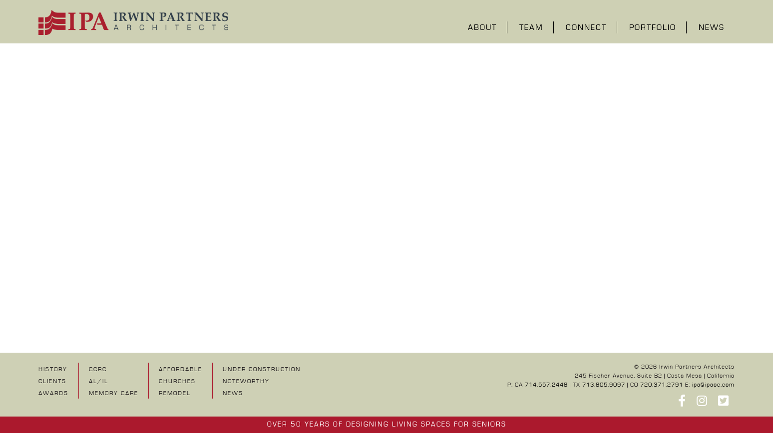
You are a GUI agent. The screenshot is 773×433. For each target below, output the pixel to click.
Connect (586, 28)
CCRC (98, 369)
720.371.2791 (661, 385)
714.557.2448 (546, 385)
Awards (53, 393)
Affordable (180, 369)
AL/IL (98, 381)
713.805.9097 (603, 385)
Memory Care (113, 393)
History (52, 369)
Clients (52, 381)
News (712, 28)
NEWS (233, 393)
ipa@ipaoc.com (713, 385)
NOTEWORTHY (246, 381)
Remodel (175, 393)
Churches (177, 381)
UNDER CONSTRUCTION (262, 369)
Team (531, 28)
